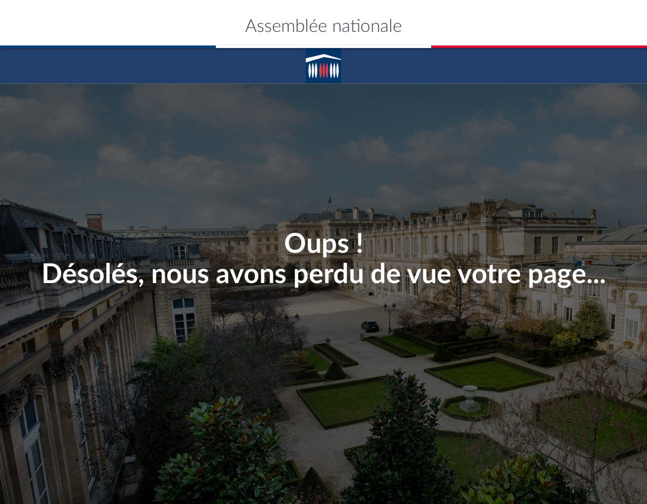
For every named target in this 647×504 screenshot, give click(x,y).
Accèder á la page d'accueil (323, 62)
